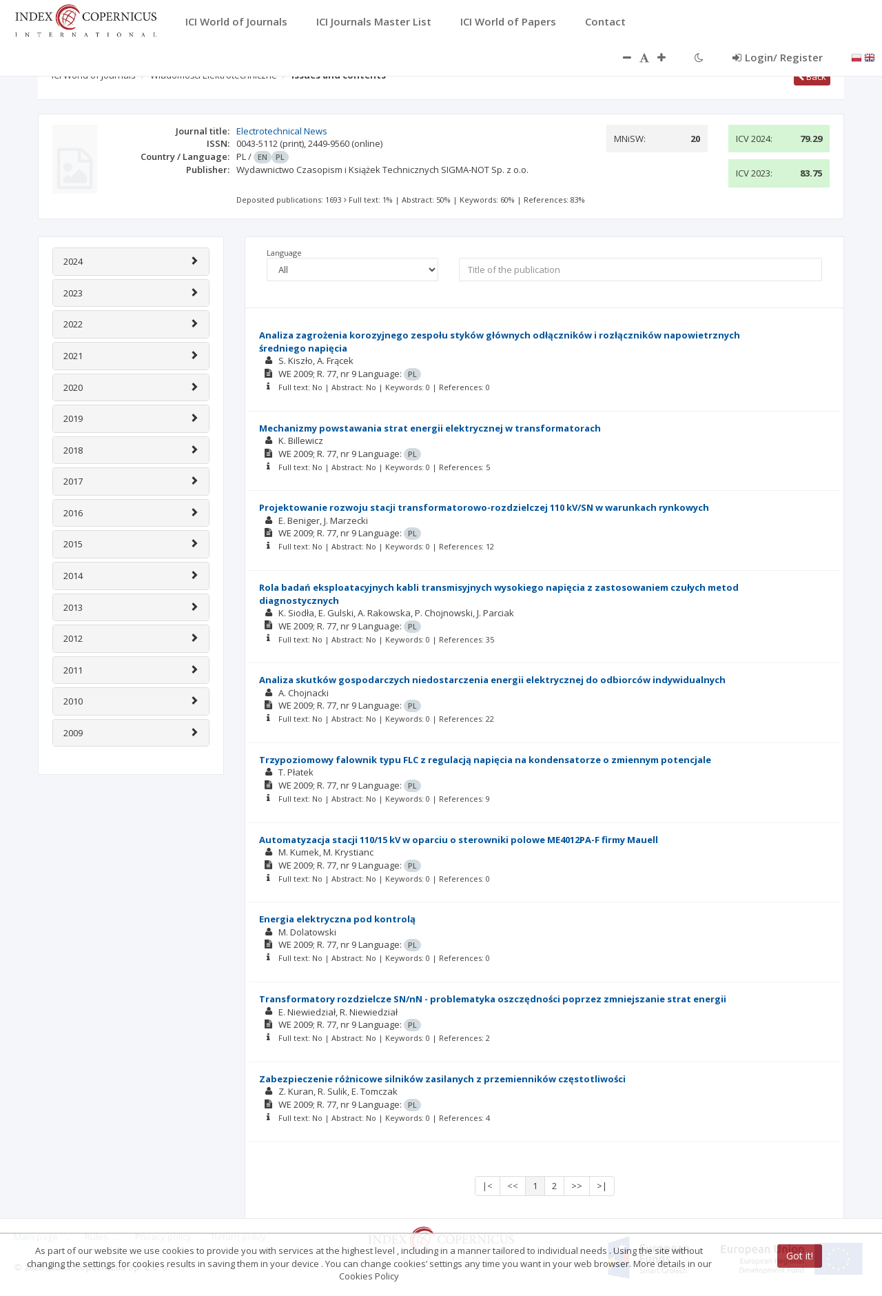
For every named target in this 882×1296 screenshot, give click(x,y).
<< (512, 1185)
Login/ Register (777, 57)
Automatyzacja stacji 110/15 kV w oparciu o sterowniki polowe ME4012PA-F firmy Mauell (458, 839)
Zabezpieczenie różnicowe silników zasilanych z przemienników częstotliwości (442, 1079)
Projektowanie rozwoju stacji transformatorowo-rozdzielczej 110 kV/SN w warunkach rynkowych (484, 507)
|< (487, 1185)
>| (602, 1185)
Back (812, 76)
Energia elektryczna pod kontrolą (337, 919)
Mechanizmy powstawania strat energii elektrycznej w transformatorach (430, 428)
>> (576, 1185)
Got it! (799, 1255)
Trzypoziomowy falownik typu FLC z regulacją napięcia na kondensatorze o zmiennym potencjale (485, 759)
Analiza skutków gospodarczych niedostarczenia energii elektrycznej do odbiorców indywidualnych (492, 680)
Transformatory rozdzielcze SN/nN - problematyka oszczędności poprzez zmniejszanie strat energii (492, 999)
